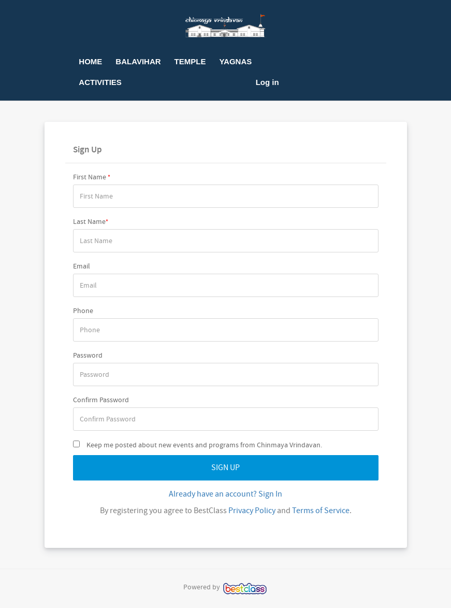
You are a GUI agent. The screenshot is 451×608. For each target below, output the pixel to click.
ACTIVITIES (100, 82)
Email (81, 266)
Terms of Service (321, 510)
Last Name (90, 221)
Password (88, 355)
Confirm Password (101, 399)
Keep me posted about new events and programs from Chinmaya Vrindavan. (197, 444)
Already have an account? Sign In (225, 494)
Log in (267, 82)
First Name (91, 176)
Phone (83, 310)
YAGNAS (235, 61)
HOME (90, 61)
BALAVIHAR (138, 61)
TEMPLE (190, 61)
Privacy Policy (251, 510)
